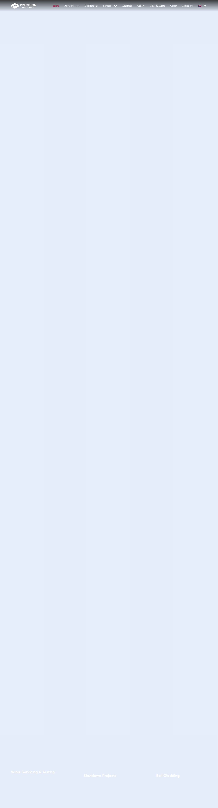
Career (173, 6)
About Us (71, 6)
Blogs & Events (157, 6)
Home (56, 6)
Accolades (127, 6)
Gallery (141, 6)
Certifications (91, 6)
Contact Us (187, 6)
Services (110, 6)
